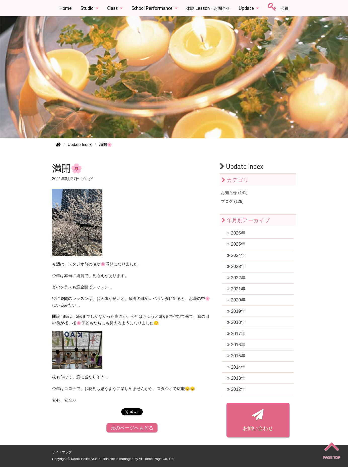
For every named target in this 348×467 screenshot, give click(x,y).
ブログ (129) (232, 201)
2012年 (236, 389)
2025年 (236, 244)
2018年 (236, 322)
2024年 (236, 255)
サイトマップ (62, 452)
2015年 (236, 355)
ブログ (87, 179)
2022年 (236, 277)
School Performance (152, 8)
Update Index (241, 166)
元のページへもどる (131, 428)
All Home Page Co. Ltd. (157, 459)
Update (246, 8)
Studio (87, 8)
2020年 (236, 299)
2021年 (236, 288)
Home (65, 8)
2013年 (236, 378)
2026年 (236, 233)
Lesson (208, 8)
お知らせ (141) (234, 192)
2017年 (236, 333)
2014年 (236, 367)
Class (112, 8)
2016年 (236, 344)
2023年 (236, 266)
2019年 (236, 311)
